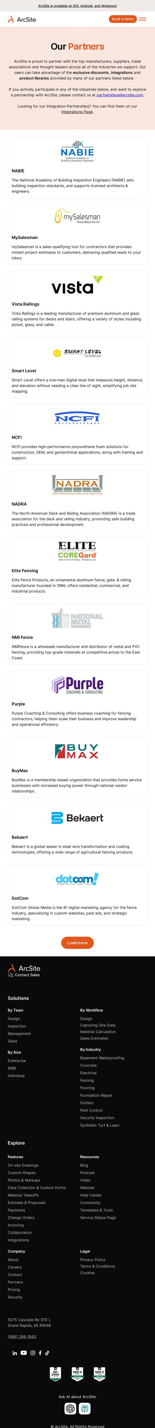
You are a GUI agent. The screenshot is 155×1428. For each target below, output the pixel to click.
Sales (12, 1041)
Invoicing (16, 1225)
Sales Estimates (94, 1038)
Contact (15, 1274)
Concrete (88, 1065)
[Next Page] (77, 943)
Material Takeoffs (23, 1195)
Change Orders (21, 1217)
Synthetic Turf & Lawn (99, 1125)
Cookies (87, 1272)
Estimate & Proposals (26, 1202)
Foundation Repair (96, 1095)
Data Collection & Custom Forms (37, 1187)
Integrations (18, 1240)
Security (15, 1297)
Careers (15, 1267)
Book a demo (123, 19)
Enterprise (17, 1060)
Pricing (14, 1289)
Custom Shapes (22, 1172)
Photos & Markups (24, 1180)
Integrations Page (77, 111)
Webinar (87, 1187)
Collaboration (20, 1232)
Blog (84, 1165)
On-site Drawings (23, 1165)
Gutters (86, 1102)
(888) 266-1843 (22, 1336)
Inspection (17, 1026)
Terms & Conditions (97, 1266)
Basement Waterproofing (102, 1058)
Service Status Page (98, 1217)
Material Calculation (98, 1031)
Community (90, 1202)
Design (14, 1018)
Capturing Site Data (97, 1025)
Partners (15, 1282)
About (13, 1259)
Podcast (87, 1172)
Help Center (91, 1195)
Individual (16, 1075)
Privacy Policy (92, 1259)
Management (19, 1033)
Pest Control (91, 1110)
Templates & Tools (96, 1210)
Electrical (88, 1072)
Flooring (87, 1087)
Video (85, 1180)
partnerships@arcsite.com (120, 95)
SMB (12, 1068)
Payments (16, 1210)
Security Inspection (97, 1117)
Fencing (87, 1080)
